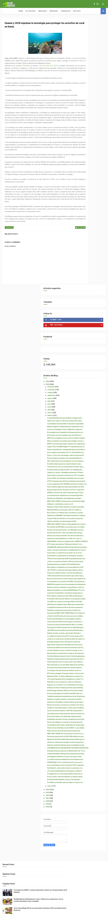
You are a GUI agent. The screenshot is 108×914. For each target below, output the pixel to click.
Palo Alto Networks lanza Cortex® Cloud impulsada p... (91, 564)
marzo (83, 146)
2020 (81, 801)
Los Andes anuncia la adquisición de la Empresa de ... (91, 742)
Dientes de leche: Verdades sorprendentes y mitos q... (91, 445)
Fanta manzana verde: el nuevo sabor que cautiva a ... (92, 575)
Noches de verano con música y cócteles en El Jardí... (91, 644)
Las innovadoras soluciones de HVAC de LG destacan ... (92, 434)
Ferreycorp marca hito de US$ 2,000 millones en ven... (91, 699)
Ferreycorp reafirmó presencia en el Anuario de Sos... (92, 550)
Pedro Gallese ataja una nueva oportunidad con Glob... (91, 272)
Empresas (39, 11)
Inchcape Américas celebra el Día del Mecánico (91, 406)
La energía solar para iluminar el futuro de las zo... (91, 589)
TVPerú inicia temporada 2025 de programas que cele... (91, 397)
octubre (84, 126)
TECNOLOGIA (9, 256)
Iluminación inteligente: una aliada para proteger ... (90, 291)
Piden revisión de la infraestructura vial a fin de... (92, 689)
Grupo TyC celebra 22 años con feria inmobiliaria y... (92, 420)
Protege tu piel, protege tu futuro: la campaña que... (90, 241)
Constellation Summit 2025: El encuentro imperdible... (91, 162)
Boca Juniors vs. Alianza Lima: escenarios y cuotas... (91, 316)
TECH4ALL (27, 70)
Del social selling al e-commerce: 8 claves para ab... (90, 674)
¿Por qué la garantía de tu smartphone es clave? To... (91, 602)
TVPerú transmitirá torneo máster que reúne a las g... (91, 425)
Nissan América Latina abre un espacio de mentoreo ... (91, 559)
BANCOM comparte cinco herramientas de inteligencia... (90, 440)
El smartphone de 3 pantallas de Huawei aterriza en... (91, 177)
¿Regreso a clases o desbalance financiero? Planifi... (90, 247)
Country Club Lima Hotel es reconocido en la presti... (90, 327)
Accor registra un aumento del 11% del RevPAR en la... (91, 212)
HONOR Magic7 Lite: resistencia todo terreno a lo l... (92, 748)
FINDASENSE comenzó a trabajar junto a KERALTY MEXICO (90, 367)
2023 (81, 793)
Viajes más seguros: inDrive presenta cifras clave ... (91, 157)
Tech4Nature (63, 62)
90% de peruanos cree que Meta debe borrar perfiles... (91, 579)
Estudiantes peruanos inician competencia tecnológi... (91, 669)
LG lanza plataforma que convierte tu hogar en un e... (91, 554)
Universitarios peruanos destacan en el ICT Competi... (89, 253)
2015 (81, 807)
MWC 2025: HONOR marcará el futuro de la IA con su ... (91, 694)
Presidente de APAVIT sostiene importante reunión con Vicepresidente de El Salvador (95, 872)
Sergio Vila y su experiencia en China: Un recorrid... (91, 388)
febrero (84, 149)
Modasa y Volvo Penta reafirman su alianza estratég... (89, 306)
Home (5, 11)
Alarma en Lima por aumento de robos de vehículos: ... (91, 357)
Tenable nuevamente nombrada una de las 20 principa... (92, 630)
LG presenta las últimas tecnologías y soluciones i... (91, 506)
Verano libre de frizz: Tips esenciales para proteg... (90, 352)
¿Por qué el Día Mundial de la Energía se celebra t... (91, 763)
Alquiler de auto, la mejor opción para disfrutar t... (90, 527)
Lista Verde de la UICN (51, 70)
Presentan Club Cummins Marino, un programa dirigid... (90, 465)
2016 (81, 804)
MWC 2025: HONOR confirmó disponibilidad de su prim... (91, 336)
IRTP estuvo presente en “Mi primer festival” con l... (91, 372)
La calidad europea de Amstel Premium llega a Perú (91, 531)
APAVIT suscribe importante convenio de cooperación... (91, 196)
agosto (84, 132)
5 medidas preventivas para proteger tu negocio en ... (90, 782)
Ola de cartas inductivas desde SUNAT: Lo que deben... (92, 685)
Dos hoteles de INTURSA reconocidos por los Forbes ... (91, 342)
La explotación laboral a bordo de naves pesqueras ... (91, 480)
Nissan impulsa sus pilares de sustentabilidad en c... (91, 221)
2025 (81, 118)
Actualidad (15, 11)
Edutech (62, 11)
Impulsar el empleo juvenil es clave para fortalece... (91, 635)
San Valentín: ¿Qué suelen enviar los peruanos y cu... (91, 759)
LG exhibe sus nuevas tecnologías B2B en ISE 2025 (91, 470)
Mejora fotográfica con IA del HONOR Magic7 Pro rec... (91, 450)
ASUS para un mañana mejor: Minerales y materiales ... (91, 475)
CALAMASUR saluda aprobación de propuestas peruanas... (91, 378)
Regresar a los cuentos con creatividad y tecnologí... (90, 612)
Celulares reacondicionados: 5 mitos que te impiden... (92, 649)
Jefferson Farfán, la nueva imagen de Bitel (90, 332)
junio (83, 138)
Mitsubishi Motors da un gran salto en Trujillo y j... (91, 311)
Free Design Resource (63, 901)
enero (83, 786)
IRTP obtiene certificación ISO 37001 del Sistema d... (91, 459)
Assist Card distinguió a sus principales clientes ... (91, 502)
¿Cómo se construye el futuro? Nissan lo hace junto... (92, 402)
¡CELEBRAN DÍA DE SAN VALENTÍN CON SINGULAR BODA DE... (91, 722)
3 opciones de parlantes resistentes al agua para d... (91, 455)
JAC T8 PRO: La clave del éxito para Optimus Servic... (91, 416)
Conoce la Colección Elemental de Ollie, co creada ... (92, 511)
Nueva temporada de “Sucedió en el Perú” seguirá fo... (91, 277)
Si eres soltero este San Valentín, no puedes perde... (91, 772)
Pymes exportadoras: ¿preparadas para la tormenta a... (89, 206)
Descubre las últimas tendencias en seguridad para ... (90, 516)
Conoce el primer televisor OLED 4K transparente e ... (91, 653)
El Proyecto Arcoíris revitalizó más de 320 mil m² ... (91, 182)
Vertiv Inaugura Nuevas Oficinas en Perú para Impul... (92, 621)
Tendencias (50, 11)
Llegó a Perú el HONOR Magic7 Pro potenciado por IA (92, 201)
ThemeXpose (50, 901)
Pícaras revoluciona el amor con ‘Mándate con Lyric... (91, 347)
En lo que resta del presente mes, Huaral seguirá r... (91, 584)
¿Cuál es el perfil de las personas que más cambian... (89, 496)
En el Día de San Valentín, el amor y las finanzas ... (90, 777)
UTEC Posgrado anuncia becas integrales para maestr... (92, 263)
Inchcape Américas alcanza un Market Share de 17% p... (91, 727)
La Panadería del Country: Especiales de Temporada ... (92, 680)
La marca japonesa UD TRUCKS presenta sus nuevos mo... (92, 268)
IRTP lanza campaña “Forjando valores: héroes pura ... (92, 593)
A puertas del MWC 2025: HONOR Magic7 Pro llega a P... (91, 490)
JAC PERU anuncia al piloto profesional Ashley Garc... (91, 522)
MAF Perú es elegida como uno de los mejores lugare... (92, 187)
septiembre (85, 129)
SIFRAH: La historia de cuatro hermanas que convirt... (91, 282)
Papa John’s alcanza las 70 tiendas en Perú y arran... (90, 545)
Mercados (27, 11)
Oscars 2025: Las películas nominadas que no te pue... (91, 259)
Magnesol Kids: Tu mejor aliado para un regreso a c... (91, 598)
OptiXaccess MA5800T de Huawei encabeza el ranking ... (91, 321)
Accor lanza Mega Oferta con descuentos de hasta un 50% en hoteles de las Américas (95, 891)
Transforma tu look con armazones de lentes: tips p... (91, 236)
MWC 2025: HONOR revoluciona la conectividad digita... (92, 296)
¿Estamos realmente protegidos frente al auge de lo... (92, 711)
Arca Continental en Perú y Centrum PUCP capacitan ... (91, 754)
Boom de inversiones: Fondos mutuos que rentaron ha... (91, 430)
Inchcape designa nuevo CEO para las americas (91, 540)
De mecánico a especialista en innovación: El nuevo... (91, 393)
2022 (81, 796)
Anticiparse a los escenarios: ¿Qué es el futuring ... (91, 607)
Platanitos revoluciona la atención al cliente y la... (90, 484)
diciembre (85, 120)
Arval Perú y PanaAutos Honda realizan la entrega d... (91, 640)
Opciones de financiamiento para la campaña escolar (91, 716)
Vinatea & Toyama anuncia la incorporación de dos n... (91, 570)
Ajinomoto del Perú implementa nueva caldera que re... (91, 704)
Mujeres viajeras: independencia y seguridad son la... (91, 167)
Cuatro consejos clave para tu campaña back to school (91, 383)
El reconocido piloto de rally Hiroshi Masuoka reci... (91, 626)
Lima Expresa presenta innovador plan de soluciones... (89, 659)
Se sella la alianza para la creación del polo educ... (90, 230)
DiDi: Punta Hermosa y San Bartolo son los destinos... (91, 225)
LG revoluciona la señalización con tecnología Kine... (92, 286)
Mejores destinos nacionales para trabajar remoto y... (91, 191)
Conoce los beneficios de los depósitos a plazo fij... (91, 173)
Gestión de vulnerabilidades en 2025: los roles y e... (92, 361)
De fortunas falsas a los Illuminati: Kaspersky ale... (91, 664)
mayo (83, 140)
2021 (81, 798)
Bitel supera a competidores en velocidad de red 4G (92, 411)
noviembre (85, 123)
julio (83, 135)
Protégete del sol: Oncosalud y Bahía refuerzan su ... (92, 768)
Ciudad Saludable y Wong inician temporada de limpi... (92, 732)
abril (83, 143)
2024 (81, 790)
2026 (81, 115)
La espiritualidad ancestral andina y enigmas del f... (90, 152)
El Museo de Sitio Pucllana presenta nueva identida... (91, 616)
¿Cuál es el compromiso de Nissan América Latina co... (91, 536)
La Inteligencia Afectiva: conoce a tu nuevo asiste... (91, 736)
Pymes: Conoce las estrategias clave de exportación (92, 216)
